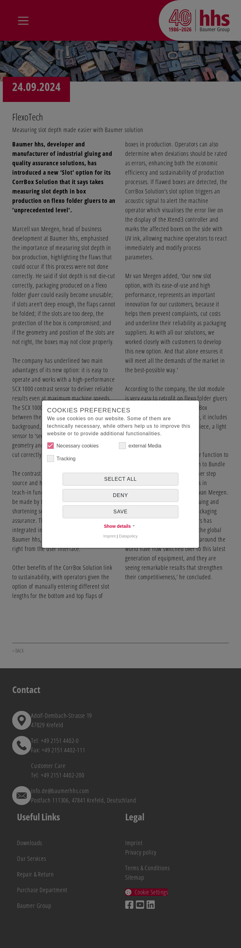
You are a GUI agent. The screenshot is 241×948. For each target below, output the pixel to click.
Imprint (109, 536)
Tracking (61, 458)
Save (120, 511)
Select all (120, 479)
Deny (120, 495)
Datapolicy (128, 536)
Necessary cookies (73, 445)
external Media (140, 445)
